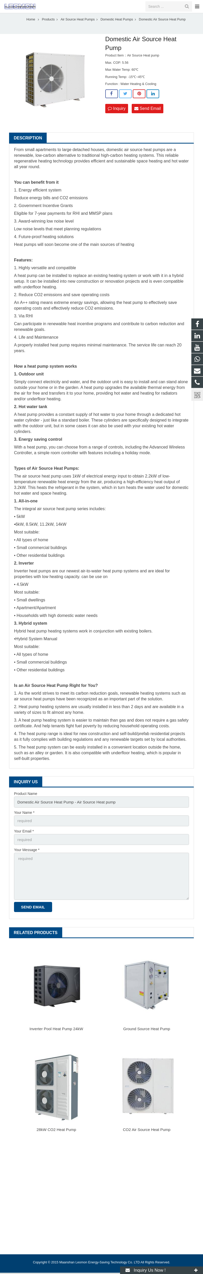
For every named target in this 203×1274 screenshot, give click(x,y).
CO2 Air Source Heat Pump (146, 1131)
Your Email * (24, 837)
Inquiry (116, 115)
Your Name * (24, 819)
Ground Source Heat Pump (146, 1030)
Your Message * (26, 855)
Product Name (25, 801)
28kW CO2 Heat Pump (56, 1131)
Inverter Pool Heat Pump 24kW (56, 1030)
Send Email (147, 115)
